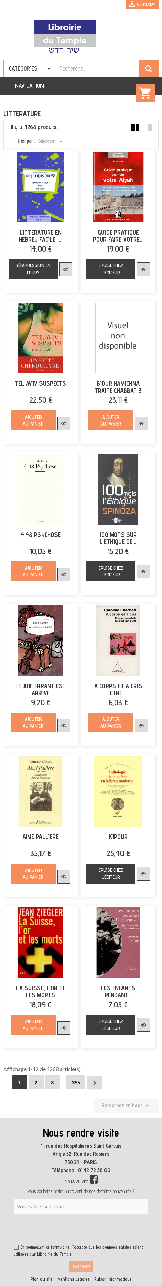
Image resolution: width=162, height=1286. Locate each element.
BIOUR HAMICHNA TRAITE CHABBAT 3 (118, 387)
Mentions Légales (74, 1279)
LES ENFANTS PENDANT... (118, 992)
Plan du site (42, 1279)
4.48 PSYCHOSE (41, 534)
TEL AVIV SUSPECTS (40, 383)
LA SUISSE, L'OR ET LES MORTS (40, 992)
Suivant (95, 1083)
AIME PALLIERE (40, 836)
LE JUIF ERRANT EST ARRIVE (40, 689)
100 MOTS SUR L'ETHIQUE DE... (118, 538)
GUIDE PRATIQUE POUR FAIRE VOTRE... (118, 236)
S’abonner (81, 1266)
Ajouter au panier (33, 420)
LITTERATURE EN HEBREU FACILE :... (41, 236)
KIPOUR (118, 836)
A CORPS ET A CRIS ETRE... (118, 689)
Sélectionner (51, 142)
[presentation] (79, 1230)
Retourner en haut (126, 1106)
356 (76, 1082)
